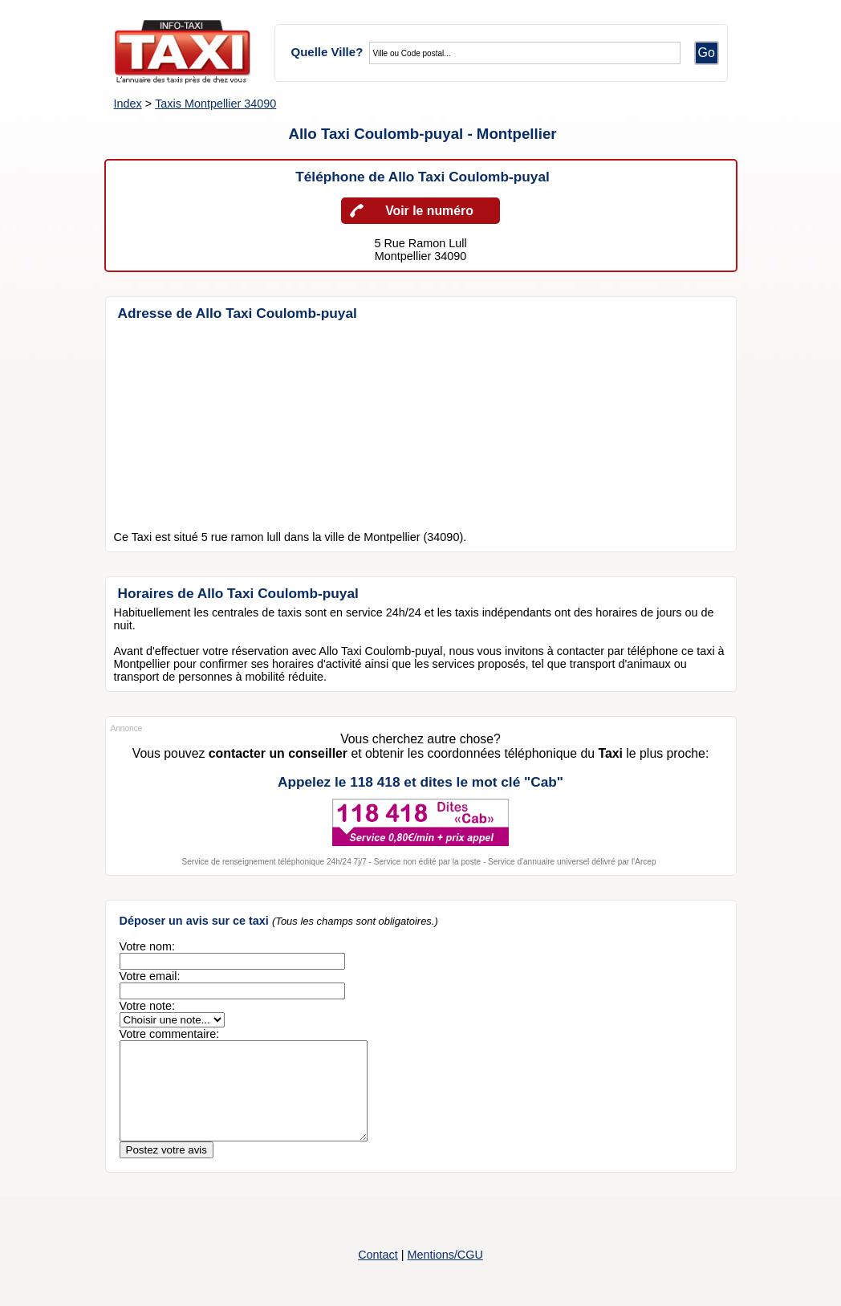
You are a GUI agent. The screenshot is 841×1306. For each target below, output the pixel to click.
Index (128, 103)
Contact (378, 1273)
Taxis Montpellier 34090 (215, 103)
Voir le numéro (429, 211)
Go (706, 52)
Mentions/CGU (444, 1273)
